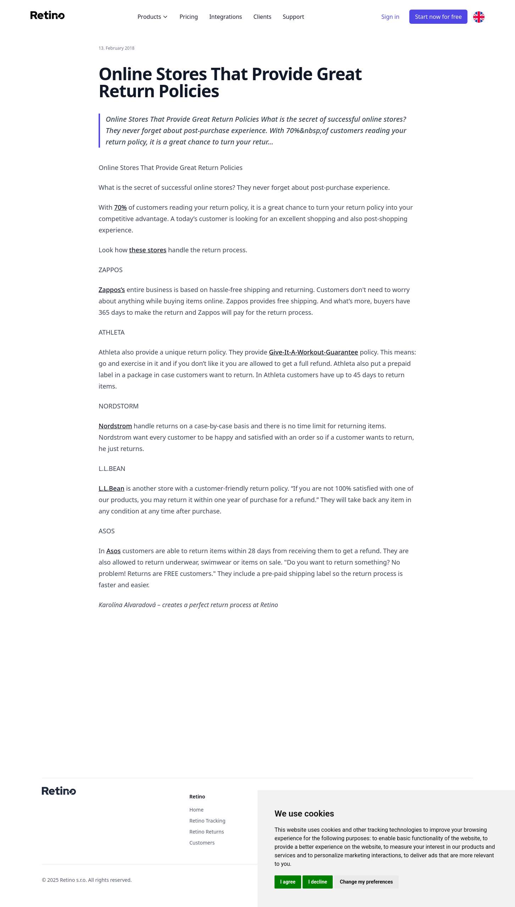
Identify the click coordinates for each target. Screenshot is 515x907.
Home (196, 809)
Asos (113, 550)
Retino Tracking (207, 820)
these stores (147, 250)
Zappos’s (112, 289)
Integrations (225, 17)
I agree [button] (287, 882)
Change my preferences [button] (366, 882)
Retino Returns (206, 831)
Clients (262, 17)
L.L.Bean (111, 488)
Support (293, 17)
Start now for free (438, 17)
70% (120, 207)
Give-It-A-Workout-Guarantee (313, 352)
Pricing (188, 17)
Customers (202, 842)
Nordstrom (115, 426)
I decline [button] (317, 882)
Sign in (390, 17)
